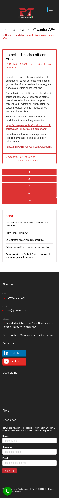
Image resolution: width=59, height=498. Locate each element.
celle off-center (14, 161)
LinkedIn (16, 353)
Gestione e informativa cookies (37, 335)
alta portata (12, 157)
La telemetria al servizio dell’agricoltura (25, 240)
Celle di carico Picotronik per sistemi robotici (27, 247)
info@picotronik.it (16, 310)
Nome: (5, 436)
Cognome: (7, 447)
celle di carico (27, 157)
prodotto (19, 35)
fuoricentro (31, 161)
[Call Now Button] (7, 491)
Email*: (5, 458)
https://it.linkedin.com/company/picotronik (29, 146)
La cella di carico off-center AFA (28, 57)
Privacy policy (10, 335)
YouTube (15, 361)
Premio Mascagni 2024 (17, 233)
